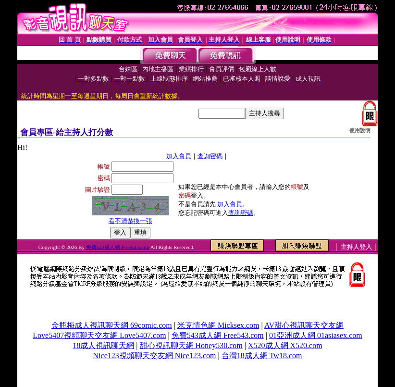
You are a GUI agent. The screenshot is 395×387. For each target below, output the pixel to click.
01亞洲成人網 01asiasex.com (315, 335)
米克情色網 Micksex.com (218, 325)
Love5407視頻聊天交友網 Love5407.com (99, 335)
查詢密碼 (210, 156)
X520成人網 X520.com (285, 345)
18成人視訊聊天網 (103, 345)
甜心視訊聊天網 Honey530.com (191, 345)
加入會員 (178, 156)
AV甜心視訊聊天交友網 (304, 325)
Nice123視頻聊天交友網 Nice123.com (154, 355)
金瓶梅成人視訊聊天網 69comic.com (111, 325)
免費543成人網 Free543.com (117, 247)
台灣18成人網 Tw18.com (262, 355)
